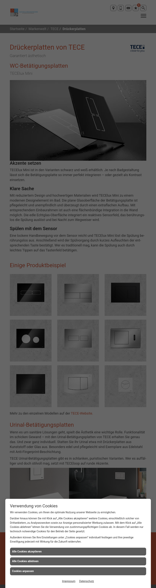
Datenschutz (86, 581)
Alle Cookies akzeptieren (27, 551)
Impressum (68, 581)
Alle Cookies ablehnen (25, 561)
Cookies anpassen (23, 571)
